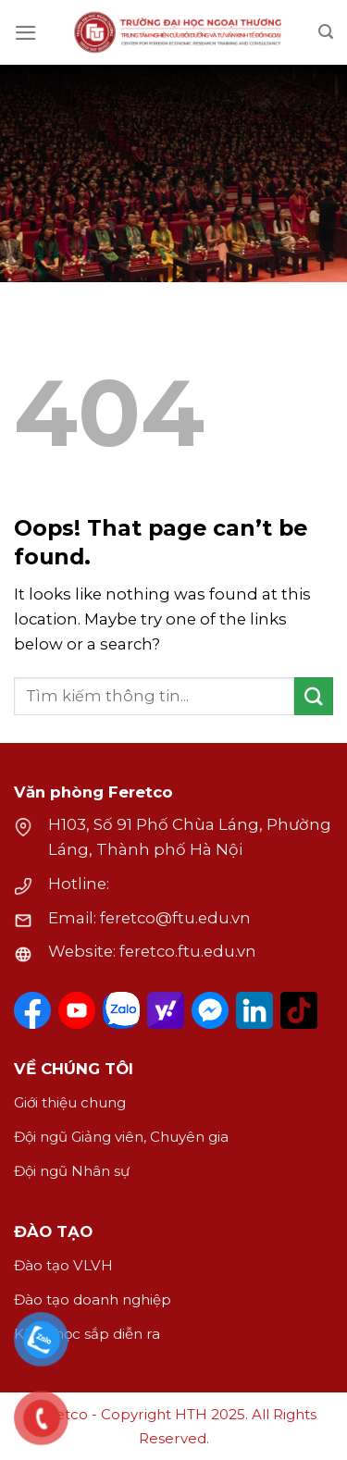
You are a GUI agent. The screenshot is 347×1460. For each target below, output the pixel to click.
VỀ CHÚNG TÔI (73, 1068)
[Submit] (313, 696)
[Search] (325, 32)
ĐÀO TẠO (53, 1231)
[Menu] (26, 32)
